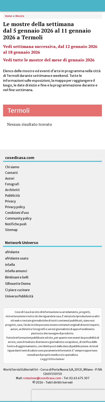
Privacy (10, 201)
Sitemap (11, 230)
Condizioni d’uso (17, 213)
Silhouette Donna (18, 284)
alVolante (12, 252)
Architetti (12, 190)
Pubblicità (12, 196)
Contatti (11, 173)
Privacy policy (15, 207)
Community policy (18, 218)
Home (8, 16)
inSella (10, 265)
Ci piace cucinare (17, 290)
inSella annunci (16, 271)
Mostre (19, 16)
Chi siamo (12, 167)
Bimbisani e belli (16, 277)
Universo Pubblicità (19, 296)
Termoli (18, 110)
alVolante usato (16, 258)
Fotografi (12, 184)
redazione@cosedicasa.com (42, 378)
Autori (9, 178)
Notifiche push (16, 224)
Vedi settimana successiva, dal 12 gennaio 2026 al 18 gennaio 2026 (50, 49)
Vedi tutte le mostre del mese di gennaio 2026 (48, 60)
